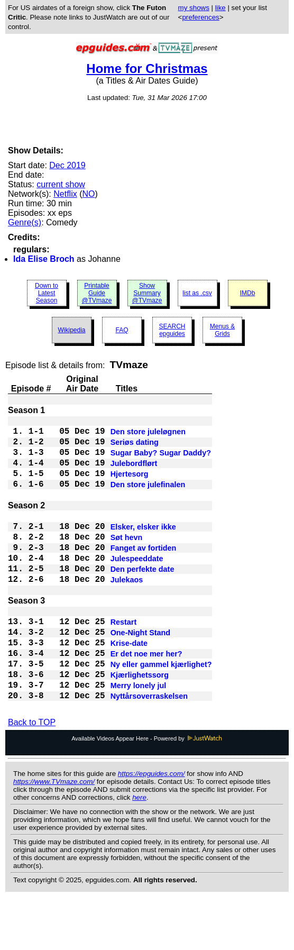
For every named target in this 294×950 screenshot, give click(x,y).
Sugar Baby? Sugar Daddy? (161, 460)
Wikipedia (71, 330)
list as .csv (197, 293)
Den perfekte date (142, 597)
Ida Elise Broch (44, 258)
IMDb (247, 293)
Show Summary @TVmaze (147, 293)
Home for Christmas (146, 68)
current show (60, 184)
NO (88, 193)
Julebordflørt (134, 473)
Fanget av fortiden (144, 572)
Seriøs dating (135, 447)
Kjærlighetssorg (140, 722)
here (139, 850)
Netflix (65, 193)
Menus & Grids (222, 330)
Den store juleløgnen (148, 435)
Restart (124, 659)
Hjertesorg (130, 485)
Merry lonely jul (139, 735)
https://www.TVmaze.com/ (54, 834)
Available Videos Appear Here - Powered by (147, 791)
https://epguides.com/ (151, 826)
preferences (200, 17)
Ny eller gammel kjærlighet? (161, 710)
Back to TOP (32, 775)
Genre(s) (24, 222)
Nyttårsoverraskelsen (149, 748)
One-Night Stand (141, 672)
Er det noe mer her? (146, 697)
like (220, 8)
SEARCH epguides (172, 330)
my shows (193, 8)
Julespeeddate (137, 585)
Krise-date (129, 684)
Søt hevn (127, 559)
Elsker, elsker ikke (143, 547)
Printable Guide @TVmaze (97, 293)
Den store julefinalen (148, 498)
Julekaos (127, 610)
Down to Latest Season (46, 293)
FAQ (121, 330)
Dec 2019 (67, 165)
